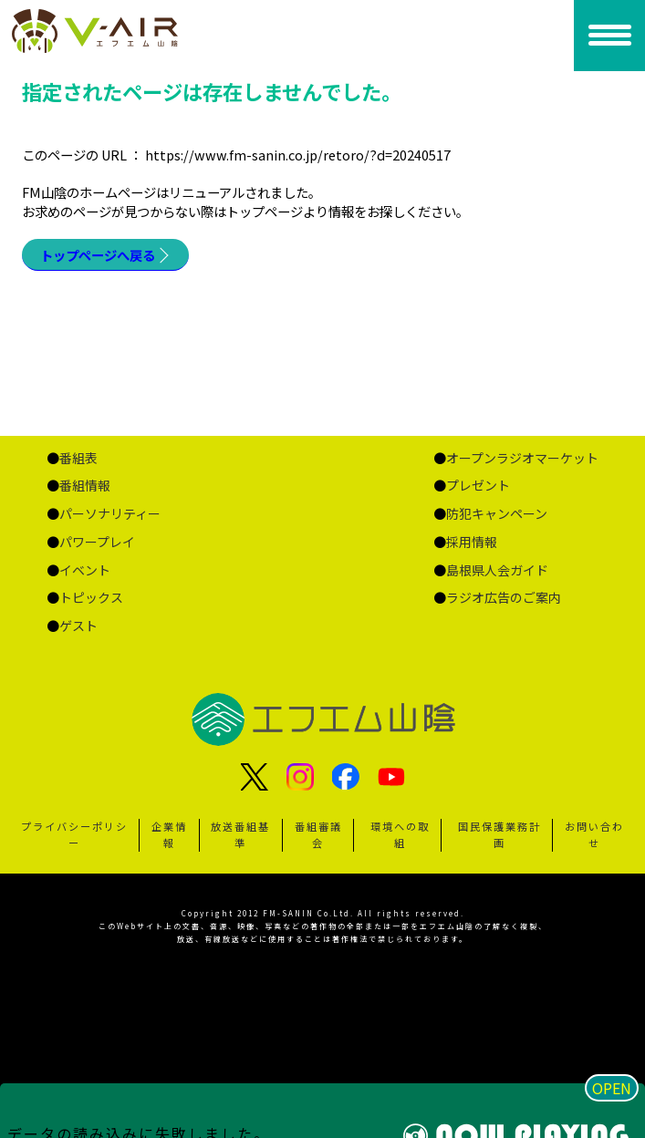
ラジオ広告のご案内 (503, 597)
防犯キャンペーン (496, 513)
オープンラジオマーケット (522, 458)
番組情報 (84, 485)
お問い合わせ (594, 834)
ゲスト (78, 625)
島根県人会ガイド (497, 570)
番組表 (78, 458)
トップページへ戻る (97, 254)
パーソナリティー (110, 513)
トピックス (91, 597)
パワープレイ (97, 542)
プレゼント (478, 485)
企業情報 (169, 834)
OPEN (611, 1088)
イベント (84, 570)
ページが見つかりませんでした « (108, 31)
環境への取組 (400, 834)
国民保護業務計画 (499, 834)
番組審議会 (318, 834)
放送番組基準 (240, 834)
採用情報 (471, 542)
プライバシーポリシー (74, 834)
